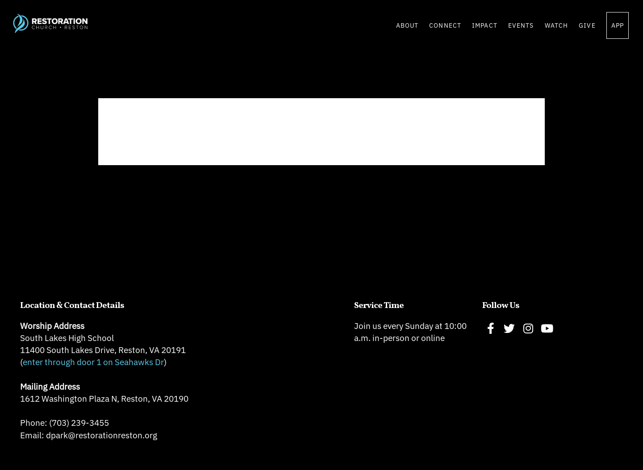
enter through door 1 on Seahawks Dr (93, 362)
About (407, 25)
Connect (445, 25)
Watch (556, 25)
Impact (484, 25)
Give (587, 25)
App (617, 25)
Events (521, 25)
